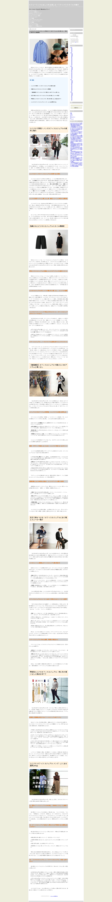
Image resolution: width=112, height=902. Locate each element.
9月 (71, 56)
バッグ (71, 114)
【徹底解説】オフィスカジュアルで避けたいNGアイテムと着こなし (45, 92)
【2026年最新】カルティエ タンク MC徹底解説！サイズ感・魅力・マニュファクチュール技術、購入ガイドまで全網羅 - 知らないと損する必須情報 (76, 128)
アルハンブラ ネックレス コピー (36, 19)
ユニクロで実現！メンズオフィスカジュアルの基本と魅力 (43, 85)
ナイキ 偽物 (31, 18)
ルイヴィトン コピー (33, 17)
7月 (71, 58)
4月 (71, 48)
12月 (72, 53)
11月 (72, 54)
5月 (71, 60)
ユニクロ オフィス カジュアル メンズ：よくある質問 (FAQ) (43, 102)
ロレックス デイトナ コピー (35, 14)
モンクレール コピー (33, 23)
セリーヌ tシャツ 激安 (33, 24)
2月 (71, 50)
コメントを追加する (54, 896)
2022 (71, 91)
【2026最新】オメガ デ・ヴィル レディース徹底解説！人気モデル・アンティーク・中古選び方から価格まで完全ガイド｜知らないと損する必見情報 (76, 164)
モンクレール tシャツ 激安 (34, 15)
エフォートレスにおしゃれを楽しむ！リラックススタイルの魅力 (54, 5)
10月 (72, 55)
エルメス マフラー (33, 10)
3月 (71, 49)
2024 (71, 66)
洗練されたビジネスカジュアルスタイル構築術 (41, 89)
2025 (71, 52)
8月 (71, 57)
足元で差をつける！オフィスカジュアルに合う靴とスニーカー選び (45, 95)
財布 (71, 113)
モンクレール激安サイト (34, 11)
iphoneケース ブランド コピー (35, 13)
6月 (71, 59)
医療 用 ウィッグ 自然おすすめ (35, 26)
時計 (71, 112)
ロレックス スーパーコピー (35, 20)
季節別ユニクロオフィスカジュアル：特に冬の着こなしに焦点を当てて (46, 98)
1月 (71, 51)
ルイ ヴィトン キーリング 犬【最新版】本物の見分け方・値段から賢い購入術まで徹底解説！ (76, 124)
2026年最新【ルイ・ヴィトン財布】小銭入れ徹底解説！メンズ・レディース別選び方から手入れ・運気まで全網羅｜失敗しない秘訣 (76, 159)
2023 (71, 79)
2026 (71, 47)
